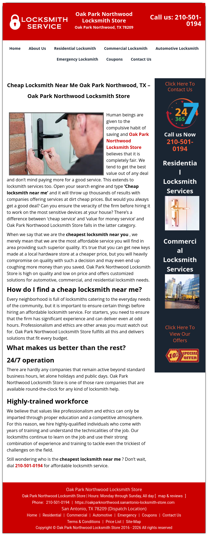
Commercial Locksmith (125, 48)
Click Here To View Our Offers (180, 334)
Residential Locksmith (75, 48)
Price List (113, 521)
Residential (52, 515)
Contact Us (141, 59)
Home (15, 48)
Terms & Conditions (83, 521)
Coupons (114, 59)
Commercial (77, 515)
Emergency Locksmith (77, 59)
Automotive (102, 515)
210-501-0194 (188, 20)
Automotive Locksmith (177, 48)
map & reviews (171, 496)
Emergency (127, 515)
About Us (37, 48)
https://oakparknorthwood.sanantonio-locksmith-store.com (125, 502)
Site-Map (133, 521)
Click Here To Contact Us (180, 86)
